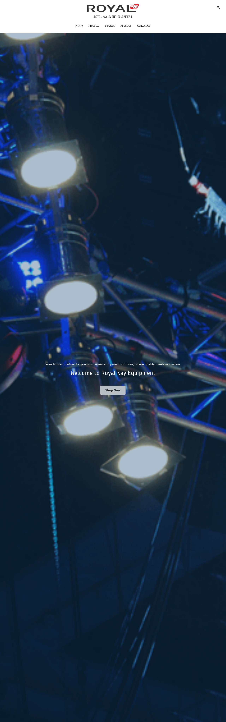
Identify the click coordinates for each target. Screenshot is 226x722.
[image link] (113, 7)
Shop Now (113, 390)
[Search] (218, 7)
